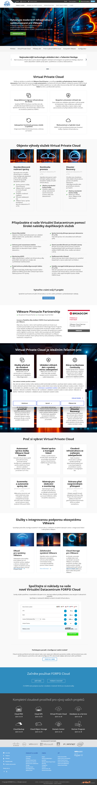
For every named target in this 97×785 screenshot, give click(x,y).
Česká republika (73, 1)
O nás (71, 5)
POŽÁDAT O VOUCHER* (56, 681)
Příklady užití (37, 49)
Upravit (48, 403)
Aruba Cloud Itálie (62, 756)
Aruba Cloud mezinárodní (64, 758)
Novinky (44, 763)
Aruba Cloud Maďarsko (63, 763)
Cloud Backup (18, 725)
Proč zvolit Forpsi (61, 5)
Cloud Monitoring (30, 768)
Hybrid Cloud (29, 770)
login (93, 1)
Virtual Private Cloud (24, 49)
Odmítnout (25, 403)
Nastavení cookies (64, 782)
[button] (86, 59)
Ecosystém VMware (69, 49)
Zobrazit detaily (76, 398)
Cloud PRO (19, 710)
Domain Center (58, 725)
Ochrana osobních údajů (46, 782)
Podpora (8, 755)
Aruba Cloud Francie (63, 760)
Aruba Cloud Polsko (62, 765)
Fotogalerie (44, 765)
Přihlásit (7, 758)
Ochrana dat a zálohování (32, 763)
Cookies (56, 782)
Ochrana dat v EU (46, 768)
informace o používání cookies (47, 388)
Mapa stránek (57, 783)
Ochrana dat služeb (46, 770)
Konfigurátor (82, 49)
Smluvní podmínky (48, 783)
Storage (28, 765)
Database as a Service (78, 710)
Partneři (44, 767)
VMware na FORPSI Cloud (34, 5)
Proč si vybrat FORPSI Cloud (52, 49)
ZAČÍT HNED (37, 681)
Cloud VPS (39, 710)
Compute (28, 758)
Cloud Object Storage (38, 725)
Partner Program (78, 725)
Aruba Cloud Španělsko (63, 762)
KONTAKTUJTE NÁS (18, 33)
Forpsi (43, 756)
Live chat (7, 753)
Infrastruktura (49, 5)
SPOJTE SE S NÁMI (50, 659)
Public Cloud (20, 5)
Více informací (19, 569)
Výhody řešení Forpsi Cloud (48, 762)
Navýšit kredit (8, 761)
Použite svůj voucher (9, 764)
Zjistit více (18, 716)
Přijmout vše (72, 403)
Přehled (12, 49)
